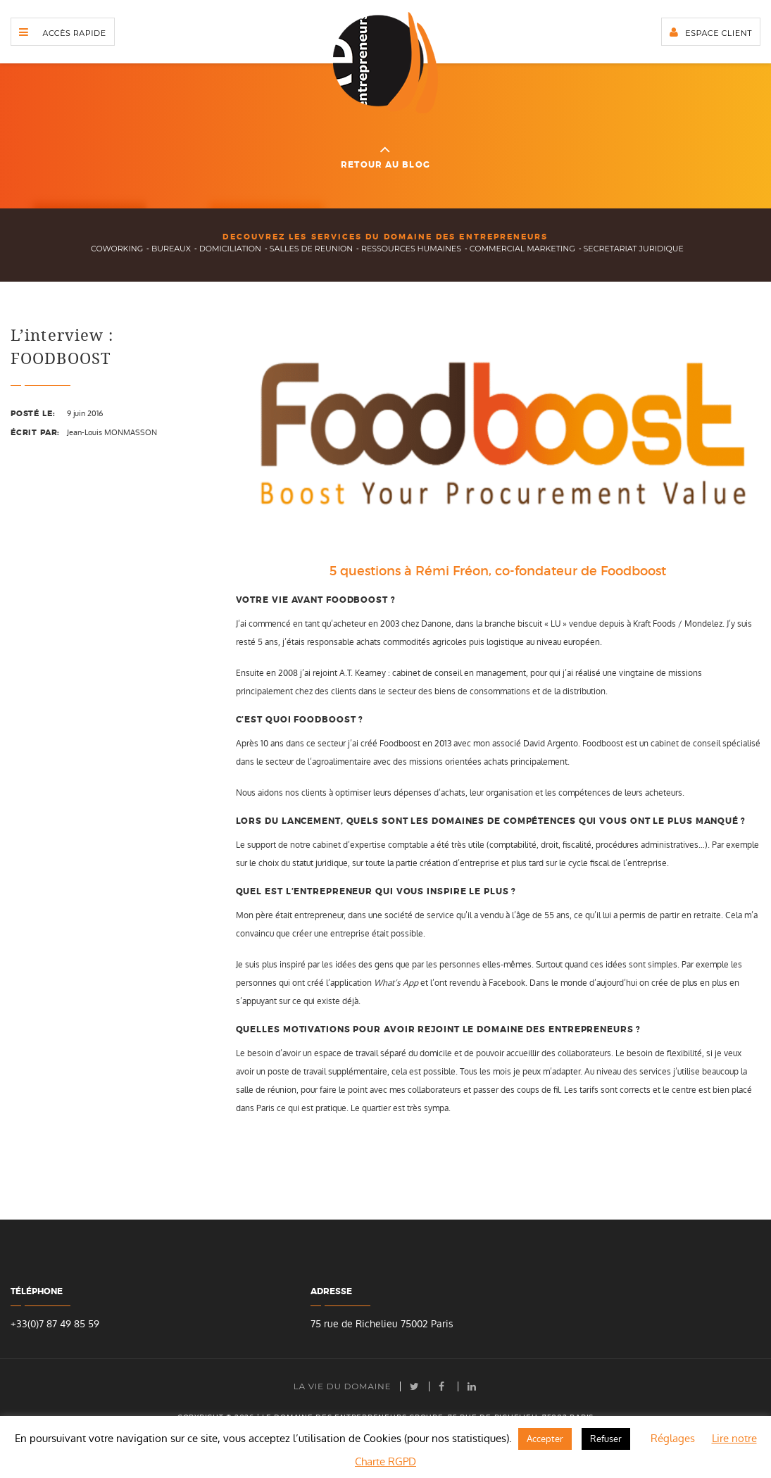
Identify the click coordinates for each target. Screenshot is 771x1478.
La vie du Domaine (342, 1386)
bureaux (171, 248)
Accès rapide (74, 33)
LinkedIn (472, 1386)
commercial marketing (522, 248)
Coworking (117, 248)
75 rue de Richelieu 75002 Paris (382, 1324)
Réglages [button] (673, 1438)
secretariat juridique (634, 248)
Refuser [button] (606, 1439)
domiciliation (230, 248)
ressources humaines (411, 248)
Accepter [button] (545, 1439)
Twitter (415, 1386)
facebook (444, 1386)
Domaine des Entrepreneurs (385, 62)
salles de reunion (311, 248)
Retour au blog (385, 155)
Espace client (718, 33)
